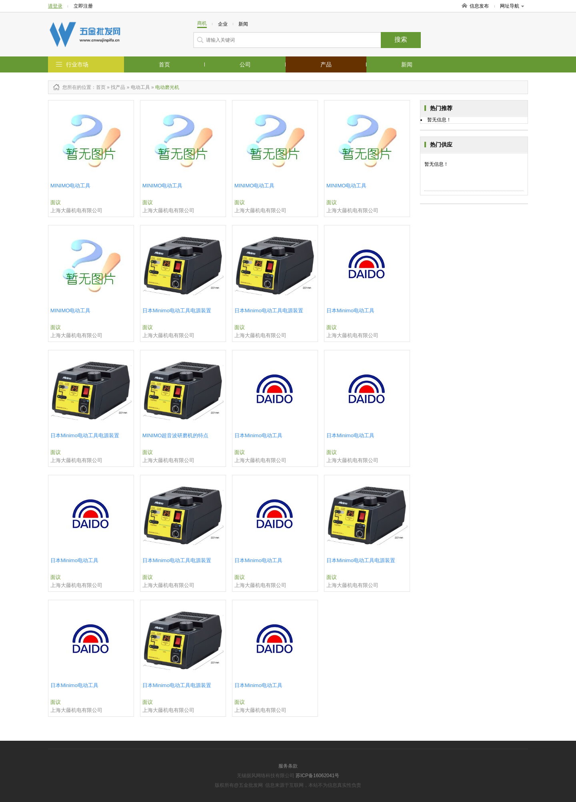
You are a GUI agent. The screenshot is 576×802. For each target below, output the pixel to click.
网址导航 (512, 6)
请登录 (55, 6)
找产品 (118, 87)
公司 (245, 64)
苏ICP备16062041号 (317, 775)
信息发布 (479, 6)
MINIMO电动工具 (70, 186)
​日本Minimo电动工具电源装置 (176, 311)
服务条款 (288, 766)
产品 (326, 64)
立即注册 (83, 6)
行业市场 (77, 64)
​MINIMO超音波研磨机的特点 (175, 435)
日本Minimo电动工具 (350, 311)
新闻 (406, 64)
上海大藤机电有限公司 (76, 210)
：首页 (98, 87)
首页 (164, 64)
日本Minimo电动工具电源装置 (268, 311)
